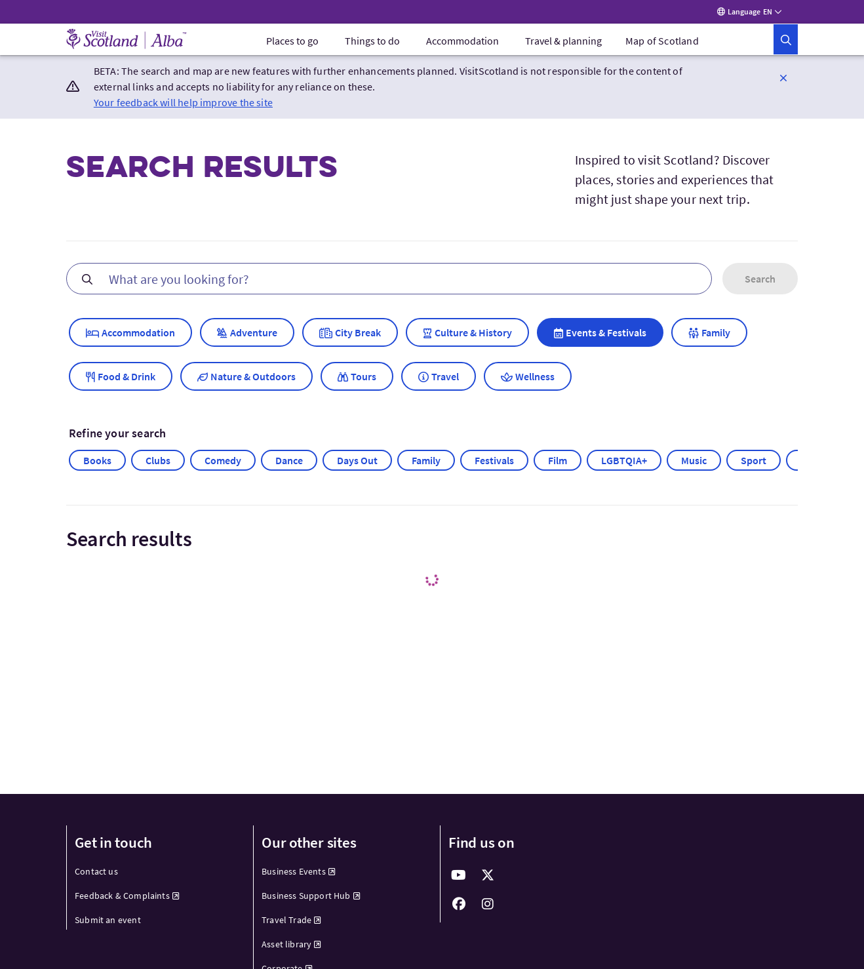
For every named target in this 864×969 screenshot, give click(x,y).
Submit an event (108, 924)
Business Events (299, 875)
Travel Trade (291, 924)
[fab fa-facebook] (458, 908)
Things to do (372, 44)
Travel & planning (563, 44)
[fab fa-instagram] (487, 908)
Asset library (292, 948)
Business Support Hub (311, 899)
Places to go (292, 44)
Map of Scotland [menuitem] (662, 44)
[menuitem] (292, 44)
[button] (783, 43)
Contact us (96, 875)
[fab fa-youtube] (458, 879)
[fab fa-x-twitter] (487, 879)
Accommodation (462, 44)
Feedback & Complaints (127, 899)
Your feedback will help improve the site (183, 106)
